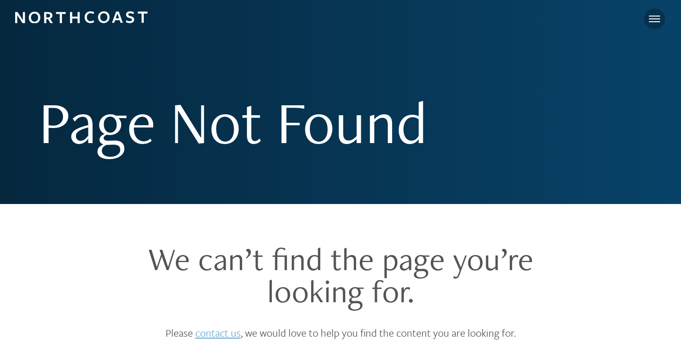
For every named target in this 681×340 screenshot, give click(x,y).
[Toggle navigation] (654, 19)
